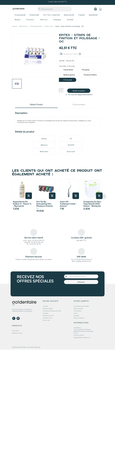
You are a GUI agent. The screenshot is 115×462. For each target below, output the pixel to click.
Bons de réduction (79, 318)
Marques (17, 20)
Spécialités (92, 15)
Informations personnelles (81, 306)
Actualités (70, 20)
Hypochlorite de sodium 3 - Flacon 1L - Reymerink (22, 203)
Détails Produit (36, 105)
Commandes (77, 311)
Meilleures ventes (17, 333)
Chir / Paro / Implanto (50, 15)
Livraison (45, 306)
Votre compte (81, 301)
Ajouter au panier (79, 91)
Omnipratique (19, 15)
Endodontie (33, 15)
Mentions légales (48, 308)
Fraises (80, 15)
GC (71, 139)
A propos (45, 313)
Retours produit (78, 308)
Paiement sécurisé (48, 315)
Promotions (30, 20)
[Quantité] (61, 91)
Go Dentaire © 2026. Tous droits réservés (26, 347)
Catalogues (57, 20)
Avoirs (75, 313)
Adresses (76, 315)
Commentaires (79, 105)
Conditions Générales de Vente (52, 311)
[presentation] (80, 289)
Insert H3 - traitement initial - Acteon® (68, 203)
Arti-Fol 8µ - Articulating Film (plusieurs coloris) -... (44, 204)
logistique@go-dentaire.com (82, 337)
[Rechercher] (54, 9)
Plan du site (46, 320)
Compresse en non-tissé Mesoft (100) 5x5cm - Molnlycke (92, 203)
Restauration (68, 15)
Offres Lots (43, 20)
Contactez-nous (47, 318)
